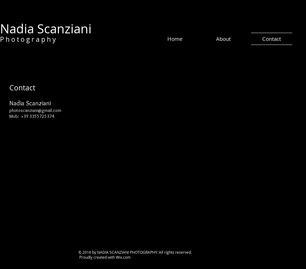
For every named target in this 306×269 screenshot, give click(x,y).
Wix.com (123, 257)
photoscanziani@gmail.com (35, 110)
